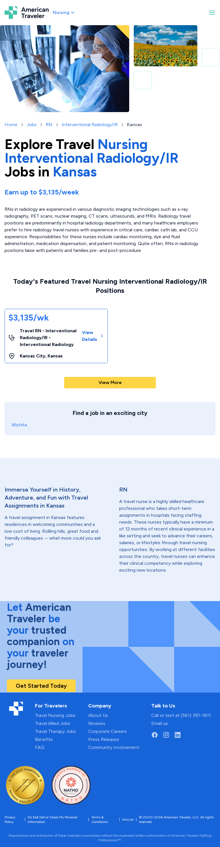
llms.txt (127, 820)
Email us (159, 723)
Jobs (32, 124)
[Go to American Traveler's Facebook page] (154, 734)
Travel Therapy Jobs (55, 731)
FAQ (39, 747)
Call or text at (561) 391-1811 (181, 715)
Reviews (96, 723)
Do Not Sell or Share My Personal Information (52, 819)
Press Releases (103, 739)
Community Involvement (113, 747)
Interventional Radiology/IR (90, 124)
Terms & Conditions (99, 819)
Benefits (44, 739)
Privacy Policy (10, 819)
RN (49, 124)
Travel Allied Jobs (52, 723)
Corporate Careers (107, 731)
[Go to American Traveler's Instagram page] (166, 734)
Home (11, 124)
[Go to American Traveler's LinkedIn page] (177, 734)
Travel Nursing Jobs (55, 715)
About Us (98, 715)
